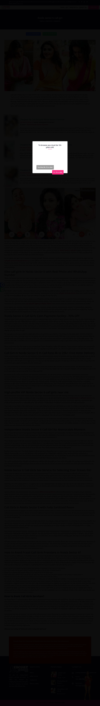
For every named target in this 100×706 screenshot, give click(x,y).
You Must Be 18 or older (45, 167)
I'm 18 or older (57, 172)
